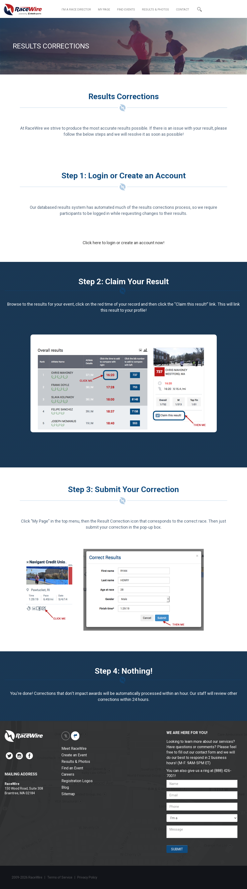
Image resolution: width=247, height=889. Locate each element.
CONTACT (182, 9)
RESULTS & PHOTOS (155, 9)
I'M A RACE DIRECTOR (76, 9)
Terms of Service (59, 877)
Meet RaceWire (74, 748)
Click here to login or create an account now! (123, 242)
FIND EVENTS (126, 9)
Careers (67, 774)
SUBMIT (177, 849)
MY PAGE (104, 9)
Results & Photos (75, 761)
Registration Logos (77, 781)
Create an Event (74, 755)
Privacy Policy (87, 877)
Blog (65, 787)
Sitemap (68, 794)
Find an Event (72, 768)
